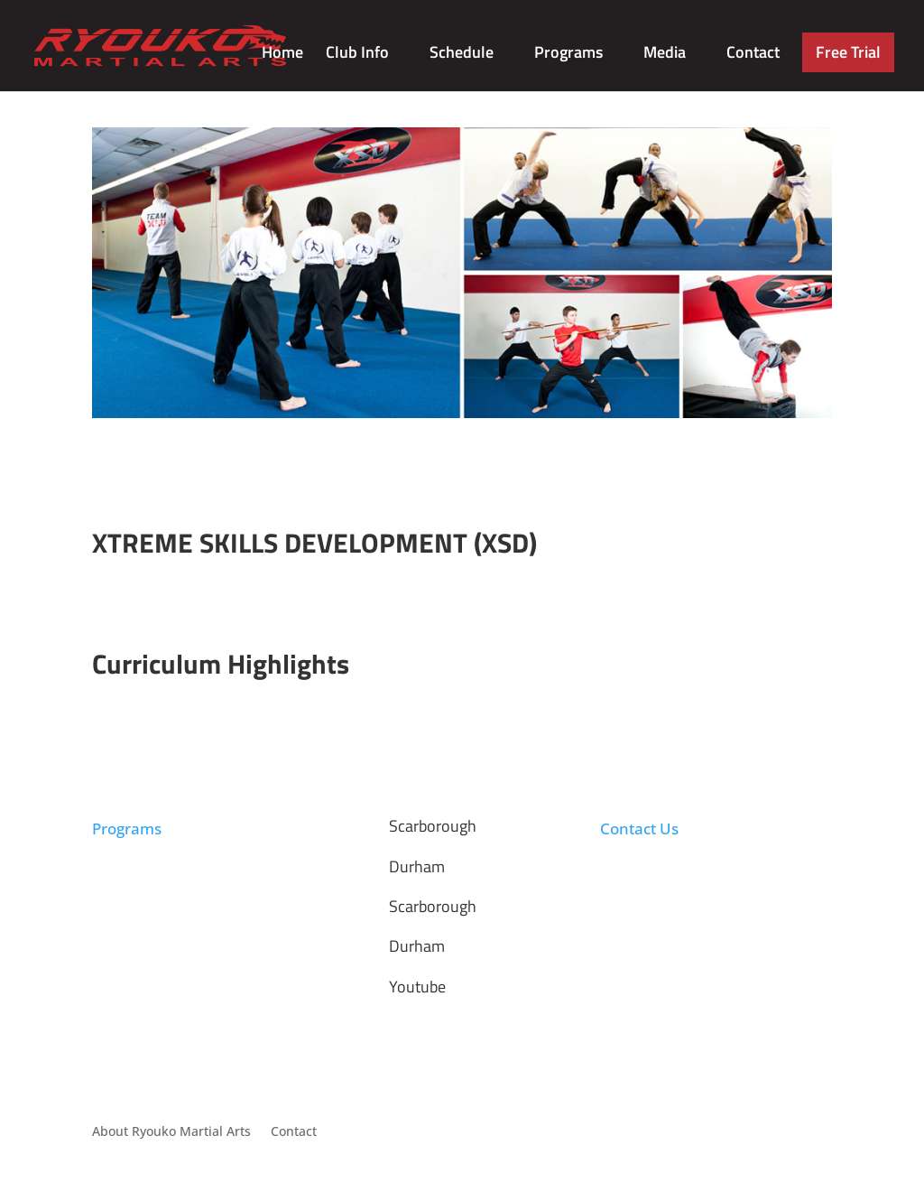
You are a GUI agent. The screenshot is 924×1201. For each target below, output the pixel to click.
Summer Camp (137, 894)
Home (282, 55)
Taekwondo (127, 851)
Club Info (357, 55)
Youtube (417, 986)
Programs (568, 55)
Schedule (462, 55)
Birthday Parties (140, 916)
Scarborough (432, 826)
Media (664, 55)
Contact (753, 55)
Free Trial (848, 52)
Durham (417, 866)
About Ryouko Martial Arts (171, 1132)
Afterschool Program (154, 872)
